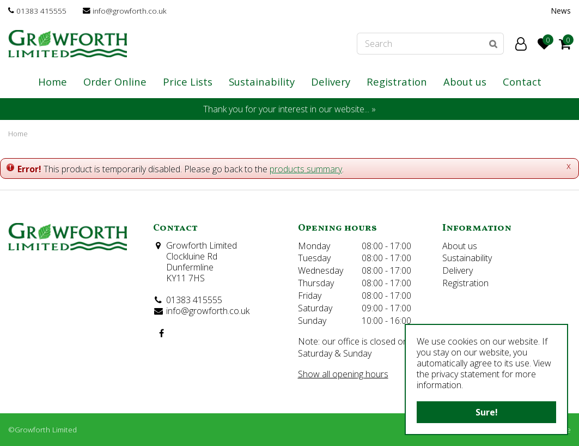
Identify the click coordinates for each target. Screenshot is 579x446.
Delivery (457, 270)
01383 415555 (41, 10)
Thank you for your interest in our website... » (289, 109)
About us (459, 246)
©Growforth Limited (42, 429)
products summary (306, 169)
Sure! (487, 412)
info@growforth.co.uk (130, 10)
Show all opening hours (343, 374)
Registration (465, 283)
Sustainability (467, 258)
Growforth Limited (201, 245)
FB (161, 333)
